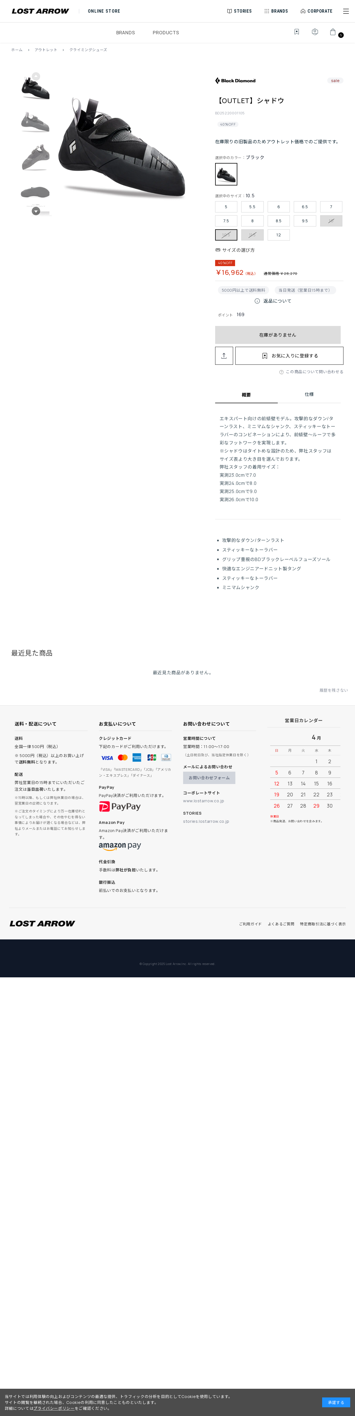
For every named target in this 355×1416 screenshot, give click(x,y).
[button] (346, 11)
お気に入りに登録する (295, 356)
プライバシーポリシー (53, 1408)
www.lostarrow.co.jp (203, 800)
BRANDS (125, 33)
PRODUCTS (166, 33)
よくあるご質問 (281, 923)
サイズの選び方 (238, 250)
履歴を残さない (334, 696)
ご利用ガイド (250, 923)
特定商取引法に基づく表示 (323, 923)
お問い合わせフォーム (209, 777)
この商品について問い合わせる (314, 371)
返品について (273, 301)
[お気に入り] (292, 34)
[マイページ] (314, 34)
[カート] (336, 34)
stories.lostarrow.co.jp (206, 821)
